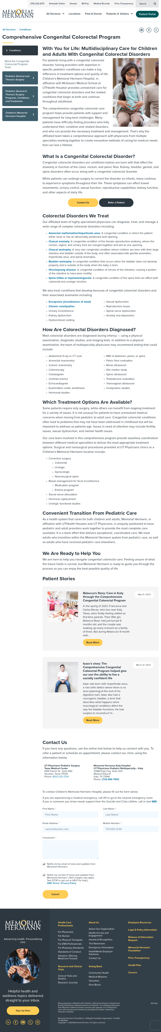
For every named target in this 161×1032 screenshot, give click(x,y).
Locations (74, 13)
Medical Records (102, 3)
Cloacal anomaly (59, 241)
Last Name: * (109, 808)
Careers (132, 972)
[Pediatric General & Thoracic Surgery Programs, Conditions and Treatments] (20, 96)
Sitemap (154, 1003)
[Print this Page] (141, 30)
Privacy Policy (68, 883)
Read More (92, 642)
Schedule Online (57, 3)
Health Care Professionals (65, 924)
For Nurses (63, 936)
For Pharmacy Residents (71, 947)
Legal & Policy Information (142, 929)
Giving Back (95, 966)
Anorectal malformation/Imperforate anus (74, 233)
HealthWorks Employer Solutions (101, 953)
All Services (55, 13)
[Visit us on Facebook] (16, 1022)
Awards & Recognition (100, 939)
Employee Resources (139, 922)
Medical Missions (98, 976)
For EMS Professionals (70, 944)
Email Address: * (51, 823)
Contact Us (83, 202)
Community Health (99, 972)
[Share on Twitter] (156, 30)
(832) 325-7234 (60, 776)
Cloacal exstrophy (60, 249)
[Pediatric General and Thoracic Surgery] (20, 77)
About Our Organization (101, 929)
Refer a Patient (116, 202)
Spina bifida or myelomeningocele (70, 278)
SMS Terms (53, 883)
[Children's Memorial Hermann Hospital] (20, 114)
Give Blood (95, 984)
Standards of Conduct (69, 951)
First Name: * (49, 808)
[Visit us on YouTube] (23, 1022)
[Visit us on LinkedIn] (8, 1022)
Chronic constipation (61, 306)
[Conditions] (20, 50)
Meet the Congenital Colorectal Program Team (17, 64)
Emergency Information (101, 947)
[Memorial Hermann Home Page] (20, 12)
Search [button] (148, 3)
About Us (94, 922)
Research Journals (68, 982)
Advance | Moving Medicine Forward (67, 957)
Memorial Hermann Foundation (139, 949)
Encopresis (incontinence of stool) (70, 301)
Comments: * (49, 837)
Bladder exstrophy (60, 261)
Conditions (25, 29)
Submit (55, 894)
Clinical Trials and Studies (67, 977)
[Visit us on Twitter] (30, 1022)
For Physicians (65, 932)
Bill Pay (85, 3)
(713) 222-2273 (37, 3)
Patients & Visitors (119, 13)
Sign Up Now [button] (23, 1010)
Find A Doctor (93, 13)
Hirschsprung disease (62, 269)
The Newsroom (97, 943)
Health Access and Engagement (99, 934)
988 (154, 801)
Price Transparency (124, 3)
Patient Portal (147, 14)
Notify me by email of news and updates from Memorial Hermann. (71, 865)
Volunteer (94, 980)
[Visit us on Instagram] (37, 1022)
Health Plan (134, 965)
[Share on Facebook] (148, 30)
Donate (73, 3)
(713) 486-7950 (110, 779)
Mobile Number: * (112, 823)
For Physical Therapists (70, 940)
